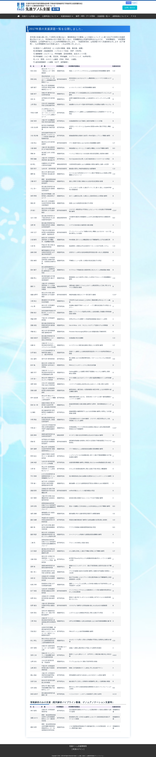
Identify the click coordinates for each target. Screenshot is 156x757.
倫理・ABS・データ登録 (85, 16)
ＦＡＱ (133, 16)
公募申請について (50, 16)
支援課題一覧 (103, 16)
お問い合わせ (130, 8)
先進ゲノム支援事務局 (78, 746)
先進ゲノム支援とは (31, 16)
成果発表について (120, 16)
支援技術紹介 (67, 16)
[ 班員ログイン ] (78, 749)
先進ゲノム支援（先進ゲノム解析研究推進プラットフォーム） (89, 755)
